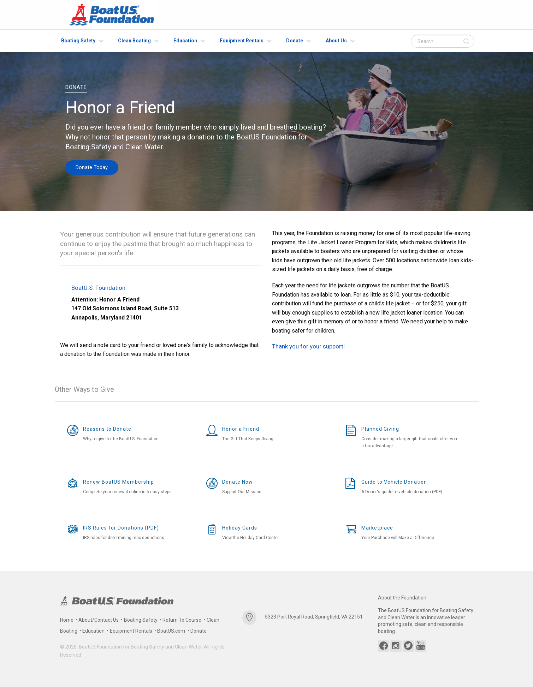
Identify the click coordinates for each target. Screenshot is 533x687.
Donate (294, 40)
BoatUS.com (171, 631)
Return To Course (181, 620)
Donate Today (92, 167)
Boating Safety (78, 40)
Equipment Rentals (241, 40)
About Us (336, 40)
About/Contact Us (98, 620)
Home (66, 620)
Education (185, 40)
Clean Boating (134, 40)
